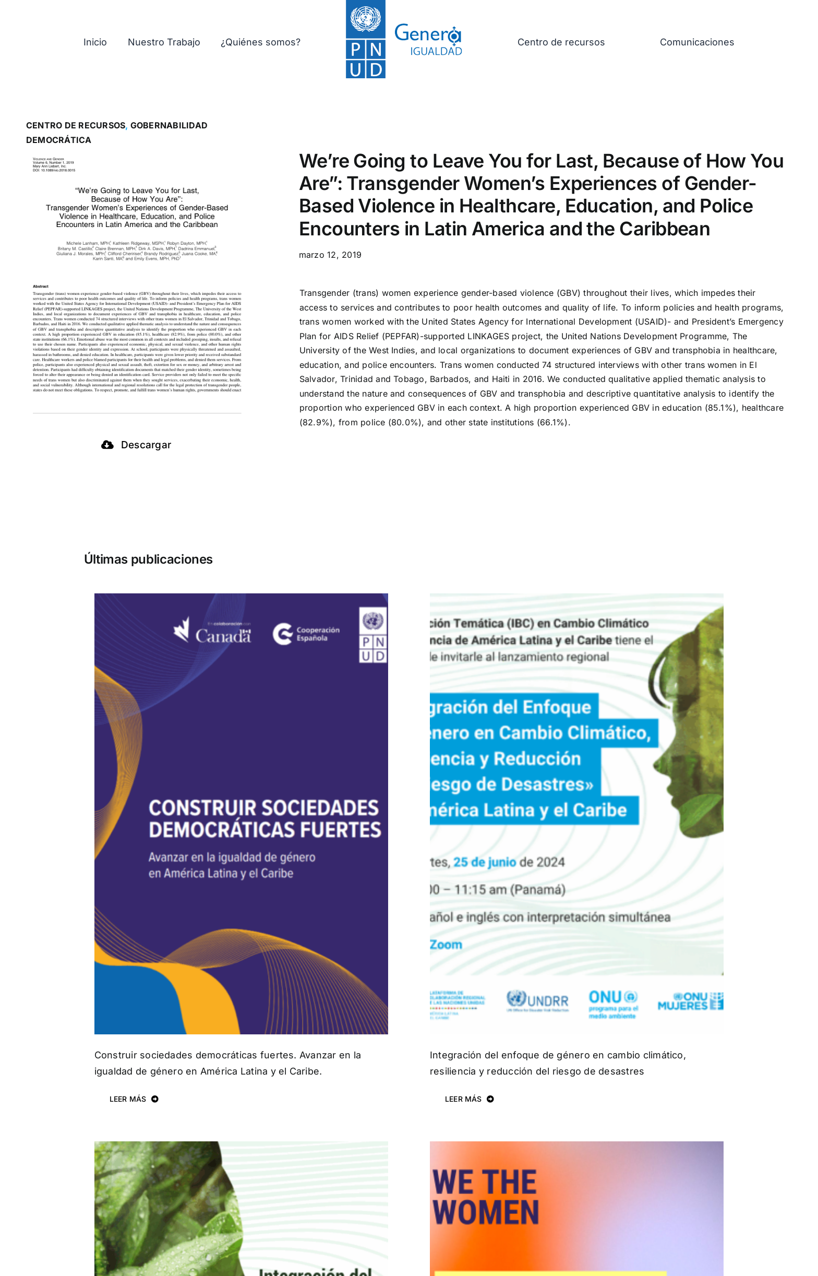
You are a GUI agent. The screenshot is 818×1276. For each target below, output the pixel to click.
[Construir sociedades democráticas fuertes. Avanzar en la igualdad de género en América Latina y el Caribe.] (241, 600)
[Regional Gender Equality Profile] (577, 1148)
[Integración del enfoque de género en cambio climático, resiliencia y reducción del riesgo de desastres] (577, 600)
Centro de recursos (75, 125)
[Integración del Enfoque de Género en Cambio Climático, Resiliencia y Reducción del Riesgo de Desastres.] (241, 1148)
